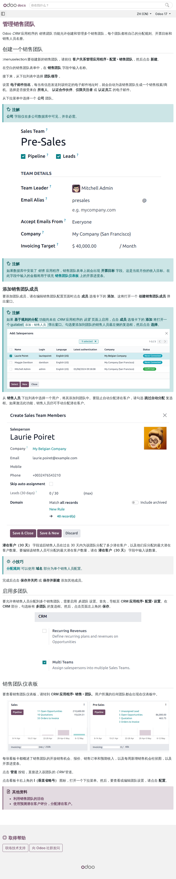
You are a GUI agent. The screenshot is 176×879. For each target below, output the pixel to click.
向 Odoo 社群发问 (46, 848)
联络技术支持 (15, 848)
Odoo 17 (161, 14)
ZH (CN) (143, 14)
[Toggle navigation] (3, 14)
